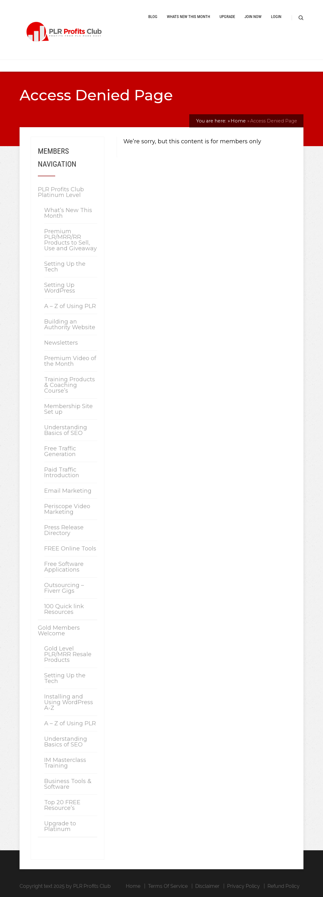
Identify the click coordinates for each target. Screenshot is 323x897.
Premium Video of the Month (70, 361)
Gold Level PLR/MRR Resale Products (67, 654)
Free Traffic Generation (60, 451)
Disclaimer (207, 886)
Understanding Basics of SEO (65, 430)
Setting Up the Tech (64, 266)
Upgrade (227, 16)
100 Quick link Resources (64, 609)
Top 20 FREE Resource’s (62, 805)
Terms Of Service (168, 886)
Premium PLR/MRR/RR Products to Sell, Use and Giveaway (70, 240)
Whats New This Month (188, 16)
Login (276, 16)
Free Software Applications (64, 567)
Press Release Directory (64, 530)
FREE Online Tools (70, 548)
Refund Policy (283, 886)
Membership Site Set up (68, 409)
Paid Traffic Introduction (61, 472)
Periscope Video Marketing (67, 509)
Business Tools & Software (67, 784)
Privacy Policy (243, 886)
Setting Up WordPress (59, 288)
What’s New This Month (68, 213)
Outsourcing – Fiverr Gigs (64, 588)
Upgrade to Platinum (60, 826)
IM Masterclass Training (65, 763)
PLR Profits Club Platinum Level (61, 192)
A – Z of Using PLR (70, 306)
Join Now (252, 16)
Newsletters (61, 342)
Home (133, 886)
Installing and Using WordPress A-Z (68, 702)
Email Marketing (67, 490)
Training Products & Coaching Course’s (69, 385)
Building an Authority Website (69, 324)
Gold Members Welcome (59, 630)
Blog (152, 16)
